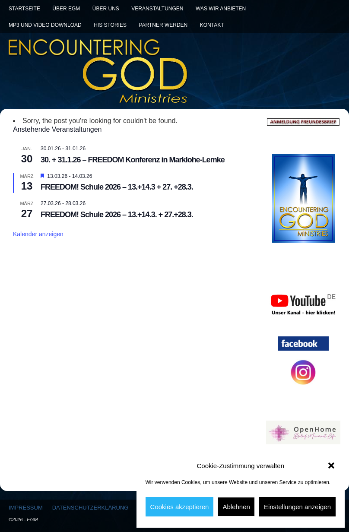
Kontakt (212, 25)
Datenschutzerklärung (90, 507)
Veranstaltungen (157, 9)
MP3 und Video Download (45, 25)
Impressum (26, 507)
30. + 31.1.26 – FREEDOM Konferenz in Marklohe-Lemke (133, 159)
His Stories (110, 25)
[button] (331, 465)
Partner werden (163, 25)
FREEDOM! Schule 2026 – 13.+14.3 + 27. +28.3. (117, 187)
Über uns (105, 9)
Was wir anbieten (221, 9)
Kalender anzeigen (38, 234)
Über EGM (66, 9)
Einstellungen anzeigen (297, 506)
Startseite (24, 9)
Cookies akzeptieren (179, 506)
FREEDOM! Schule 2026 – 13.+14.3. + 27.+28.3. (117, 214)
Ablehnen (236, 506)
